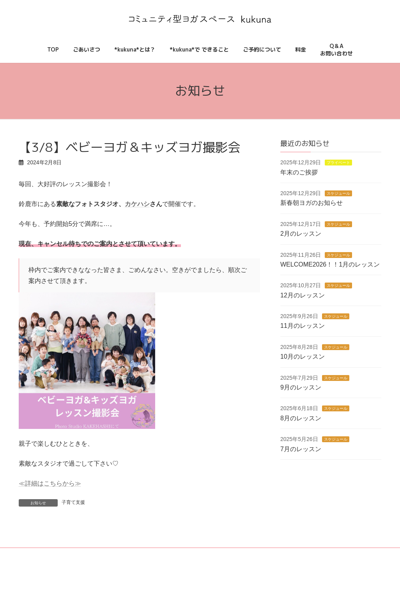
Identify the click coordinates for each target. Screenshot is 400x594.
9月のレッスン (300, 387)
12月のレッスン (302, 295)
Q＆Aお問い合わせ (293, 557)
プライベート (338, 162)
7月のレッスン (300, 448)
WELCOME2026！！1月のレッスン (330, 264)
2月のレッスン (300, 233)
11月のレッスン (302, 325)
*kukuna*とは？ (173, 559)
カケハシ (137, 204)
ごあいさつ (130, 559)
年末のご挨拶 (299, 172)
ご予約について (221, 559)
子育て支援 (73, 502)
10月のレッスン (302, 356)
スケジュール (338, 193)
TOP (97, 559)
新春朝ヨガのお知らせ (311, 202)
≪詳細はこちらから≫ (50, 483)
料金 (259, 559)
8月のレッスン (300, 418)
